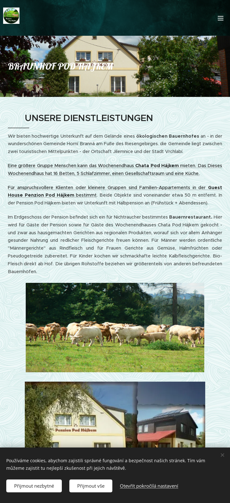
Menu (220, 18)
